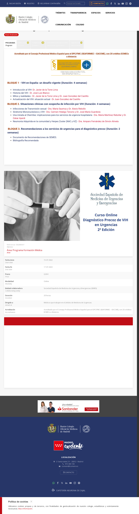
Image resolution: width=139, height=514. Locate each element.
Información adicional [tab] (58, 44)
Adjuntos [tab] (78, 44)
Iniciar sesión (14, 3)
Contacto (97, 3)
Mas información (25, 508)
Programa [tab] (10, 44)
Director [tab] (23, 44)
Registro (29, 3)
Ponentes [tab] (39, 44)
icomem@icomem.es (70, 466)
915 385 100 (69, 463)
